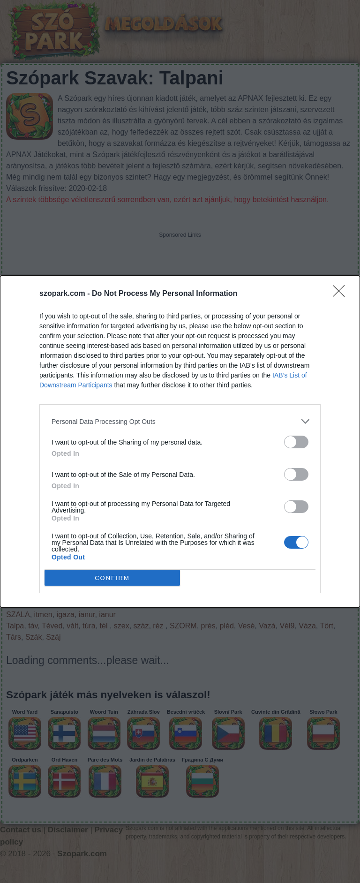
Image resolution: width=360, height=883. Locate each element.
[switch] (296, 442)
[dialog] (180, 441)
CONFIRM (112, 577)
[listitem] (180, 421)
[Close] (342, 294)
